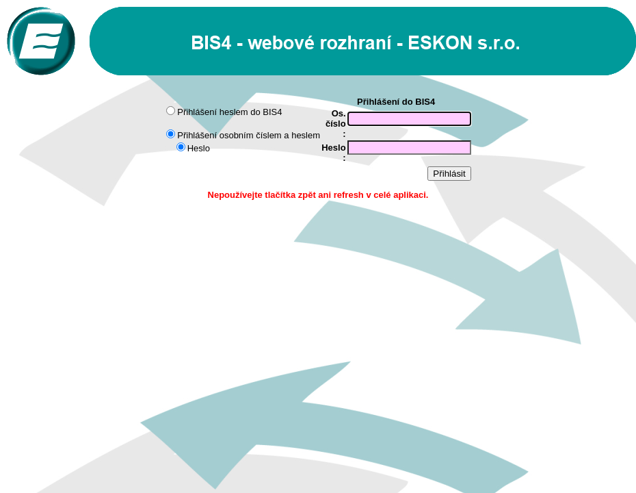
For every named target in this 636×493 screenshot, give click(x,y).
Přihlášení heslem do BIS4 (229, 112)
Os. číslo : (336, 123)
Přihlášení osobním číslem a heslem (248, 135)
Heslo (198, 148)
